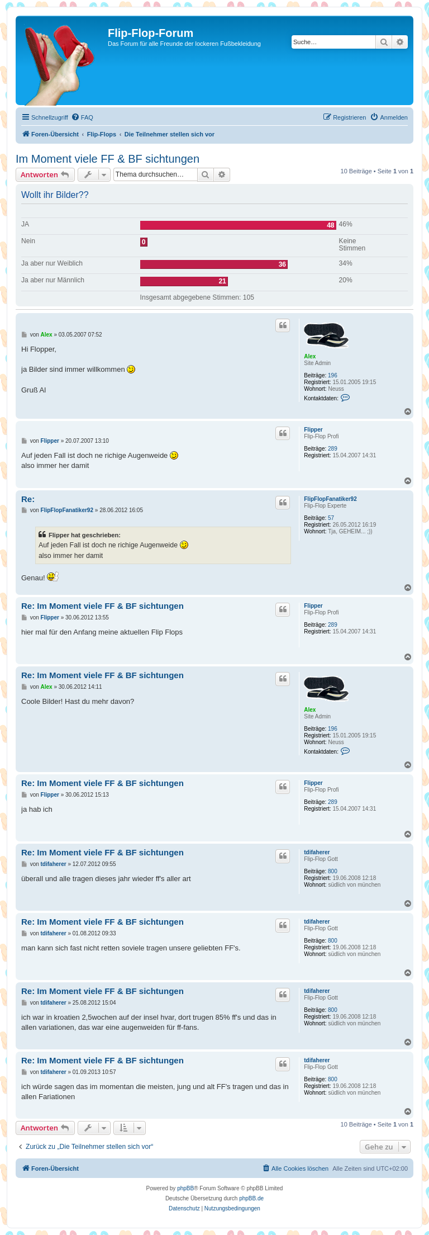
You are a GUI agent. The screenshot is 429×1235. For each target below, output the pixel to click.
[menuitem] (82, 117)
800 (332, 871)
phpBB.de (251, 1198)
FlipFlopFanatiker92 (330, 499)
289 (332, 449)
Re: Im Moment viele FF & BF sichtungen (102, 606)
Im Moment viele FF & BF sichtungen (107, 159)
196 (332, 375)
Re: (28, 499)
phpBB (185, 1188)
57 (331, 518)
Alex (310, 356)
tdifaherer (317, 852)
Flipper (313, 430)
